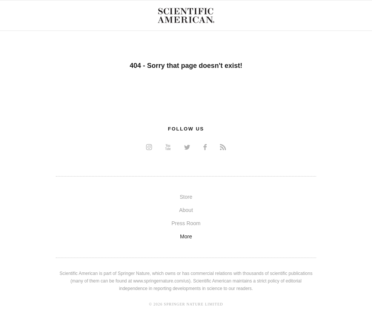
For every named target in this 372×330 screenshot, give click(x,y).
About (186, 210)
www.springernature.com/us (161, 281)
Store (186, 197)
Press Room (185, 223)
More (186, 236)
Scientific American (186, 15)
